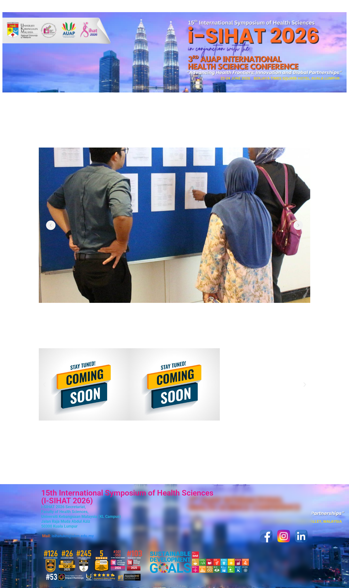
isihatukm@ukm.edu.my (73, 536)
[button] (44, 384)
